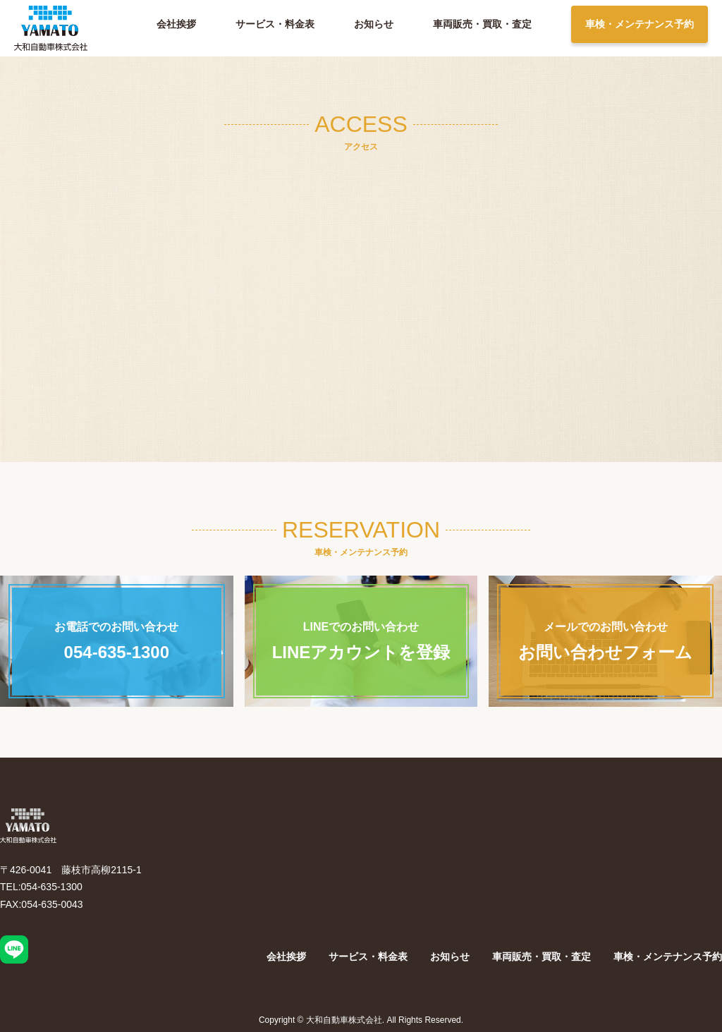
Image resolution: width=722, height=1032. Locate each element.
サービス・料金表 (274, 24)
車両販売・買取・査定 (482, 24)
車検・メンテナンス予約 (639, 24)
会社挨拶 (176, 24)
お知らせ (373, 24)
